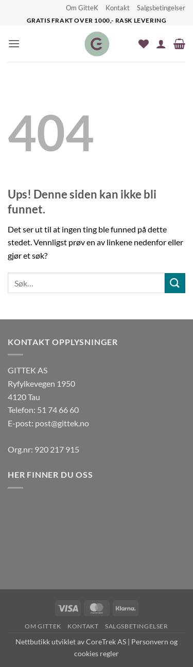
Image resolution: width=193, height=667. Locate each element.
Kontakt (118, 8)
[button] (14, 43)
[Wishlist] (143, 43)
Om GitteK (82, 8)
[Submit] (175, 283)
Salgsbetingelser (161, 8)
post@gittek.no (62, 423)
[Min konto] (161, 43)
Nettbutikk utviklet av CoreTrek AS (70, 641)
